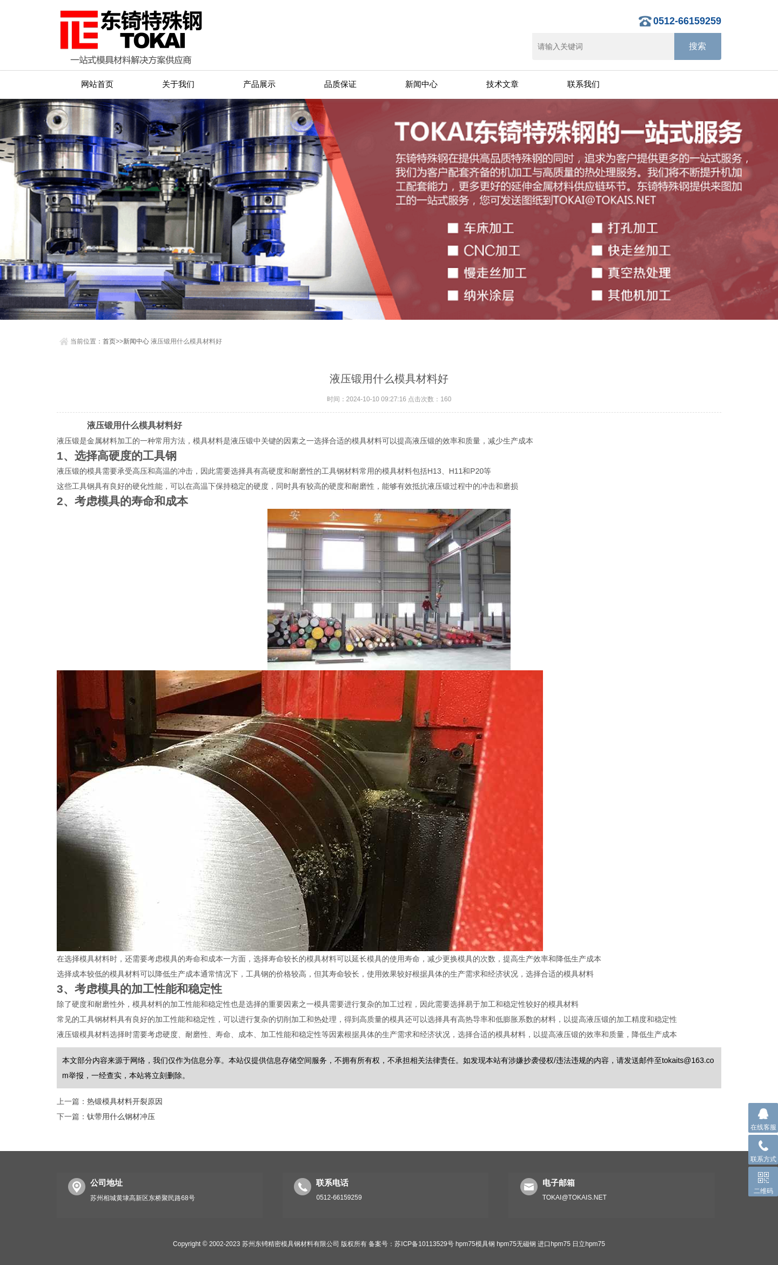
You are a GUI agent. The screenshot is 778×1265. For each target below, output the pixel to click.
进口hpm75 (554, 1244)
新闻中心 (421, 84)
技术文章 (502, 84)
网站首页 (97, 84)
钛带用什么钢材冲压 (121, 1116)
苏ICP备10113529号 (423, 1244)
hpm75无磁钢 (516, 1244)
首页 (109, 341)
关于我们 (178, 84)
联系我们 (583, 84)
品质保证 (340, 84)
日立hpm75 (588, 1244)
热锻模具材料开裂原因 (125, 1101)
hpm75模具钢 (475, 1244)
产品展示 (259, 84)
